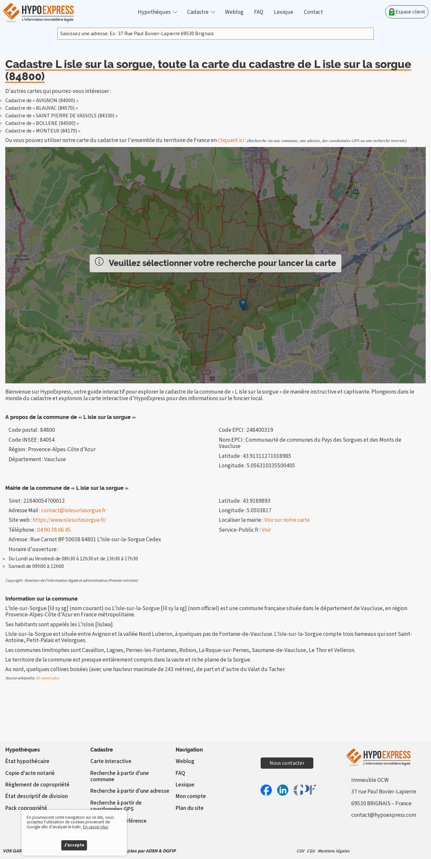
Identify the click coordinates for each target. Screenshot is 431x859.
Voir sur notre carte (287, 520)
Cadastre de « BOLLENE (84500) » (42, 123)
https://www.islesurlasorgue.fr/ (69, 520)
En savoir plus (47, 678)
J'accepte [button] (74, 845)
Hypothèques (154, 12)
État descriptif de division (36, 796)
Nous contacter (287, 763)
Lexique (283, 12)
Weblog (234, 12)
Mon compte (191, 796)
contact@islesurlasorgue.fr (73, 510)
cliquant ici (231, 140)
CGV (300, 851)
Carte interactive (110, 761)
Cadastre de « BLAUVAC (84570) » (41, 108)
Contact (313, 12)
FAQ (258, 12)
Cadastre (198, 12)
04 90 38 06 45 (54, 530)
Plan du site (190, 808)
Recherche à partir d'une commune (119, 776)
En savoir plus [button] (95, 827)
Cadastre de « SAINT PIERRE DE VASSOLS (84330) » (61, 115)
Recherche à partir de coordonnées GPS (116, 806)
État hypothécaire (27, 761)
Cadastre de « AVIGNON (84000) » (41, 100)
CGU (311, 851)
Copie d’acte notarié (30, 773)
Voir (266, 530)
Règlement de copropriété (37, 785)
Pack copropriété (26, 808)
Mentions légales (334, 851)
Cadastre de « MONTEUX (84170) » (42, 130)
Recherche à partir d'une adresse (129, 791)
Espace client (406, 11)
